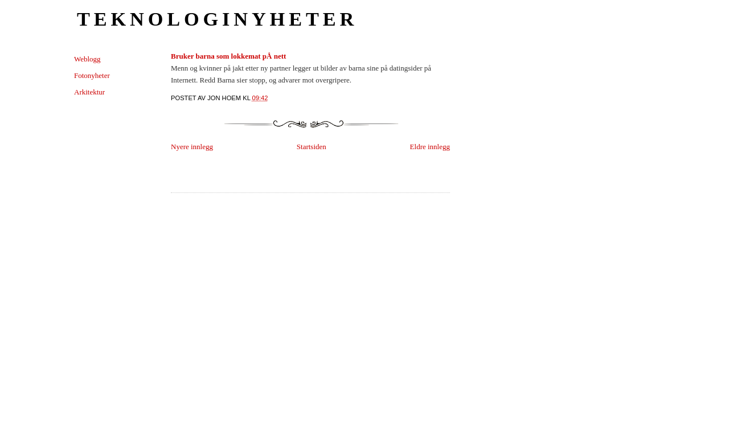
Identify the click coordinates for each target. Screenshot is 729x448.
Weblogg (87, 59)
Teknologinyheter (217, 19)
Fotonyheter (92, 75)
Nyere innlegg (192, 146)
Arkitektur (89, 92)
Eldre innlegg (430, 146)
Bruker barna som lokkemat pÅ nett (228, 56)
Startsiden (311, 146)
